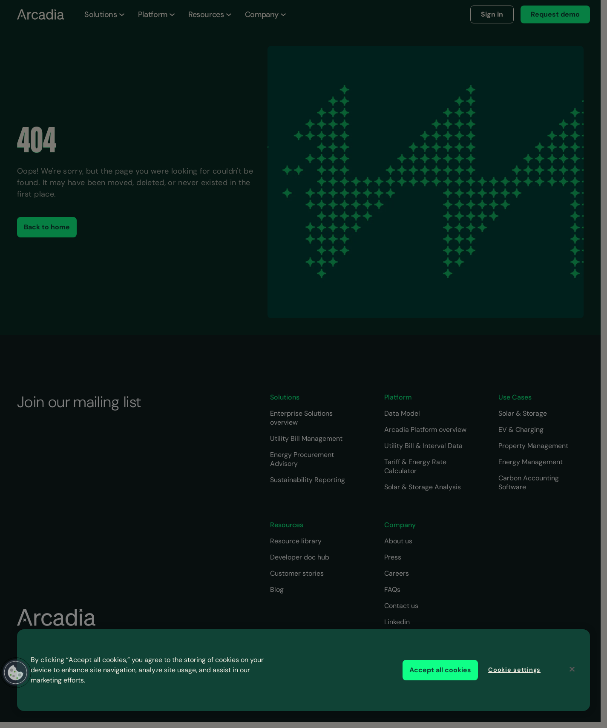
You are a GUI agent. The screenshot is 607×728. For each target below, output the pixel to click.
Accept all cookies (440, 669)
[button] (15, 672)
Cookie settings (514, 670)
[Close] (572, 669)
